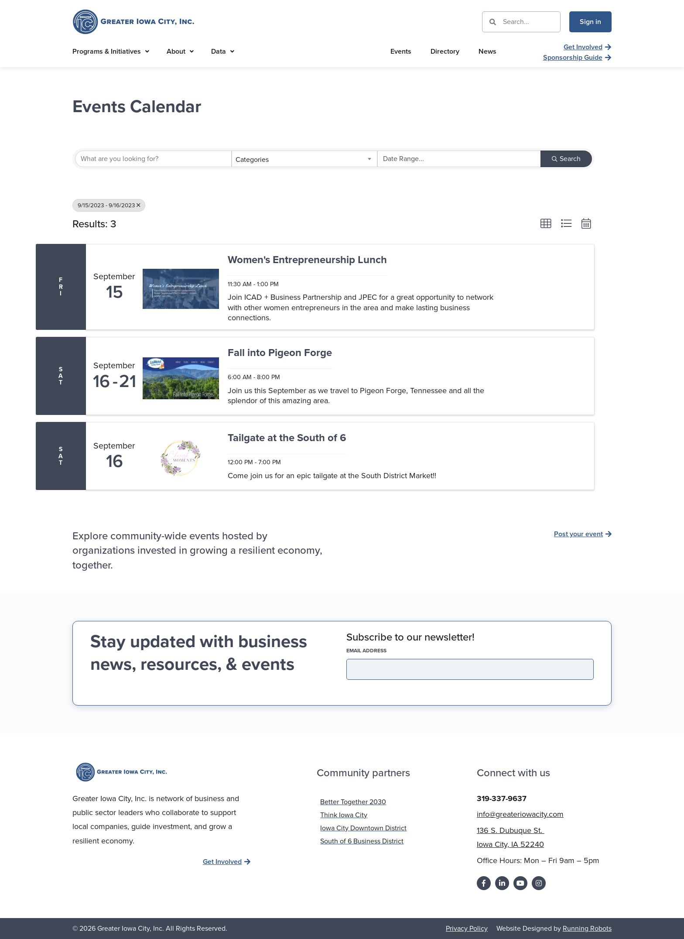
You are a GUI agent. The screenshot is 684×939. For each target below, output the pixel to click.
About (180, 51)
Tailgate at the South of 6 (287, 438)
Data (222, 51)
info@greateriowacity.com (520, 814)
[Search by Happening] (459, 159)
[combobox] (304, 159)
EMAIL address (381, 651)
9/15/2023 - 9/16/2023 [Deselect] (109, 205)
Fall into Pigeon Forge (280, 353)
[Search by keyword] (153, 159)
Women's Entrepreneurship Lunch (307, 260)
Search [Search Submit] (566, 159)
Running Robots (587, 928)
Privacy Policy (467, 928)
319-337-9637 (502, 798)
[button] (546, 223)
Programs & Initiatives (110, 51)
